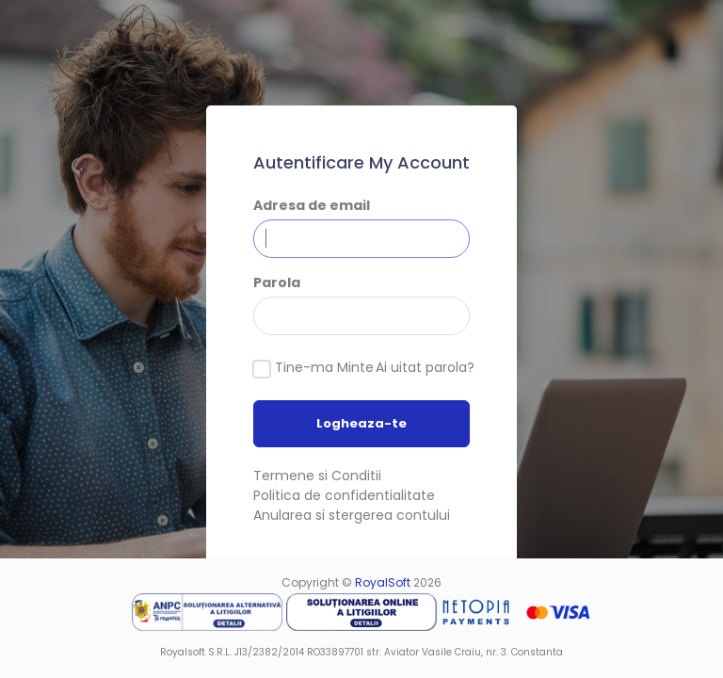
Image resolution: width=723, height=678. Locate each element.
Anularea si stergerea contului (351, 515)
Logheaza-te (361, 423)
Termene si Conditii (317, 475)
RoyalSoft (382, 582)
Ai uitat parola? (425, 367)
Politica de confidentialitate (344, 495)
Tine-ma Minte (324, 367)
